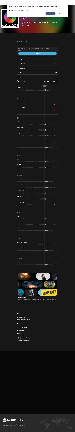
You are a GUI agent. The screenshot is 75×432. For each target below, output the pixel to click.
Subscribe (37, 53)
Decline (61, 13)
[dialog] (37, 9)
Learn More (20, 50)
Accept (50, 13)
